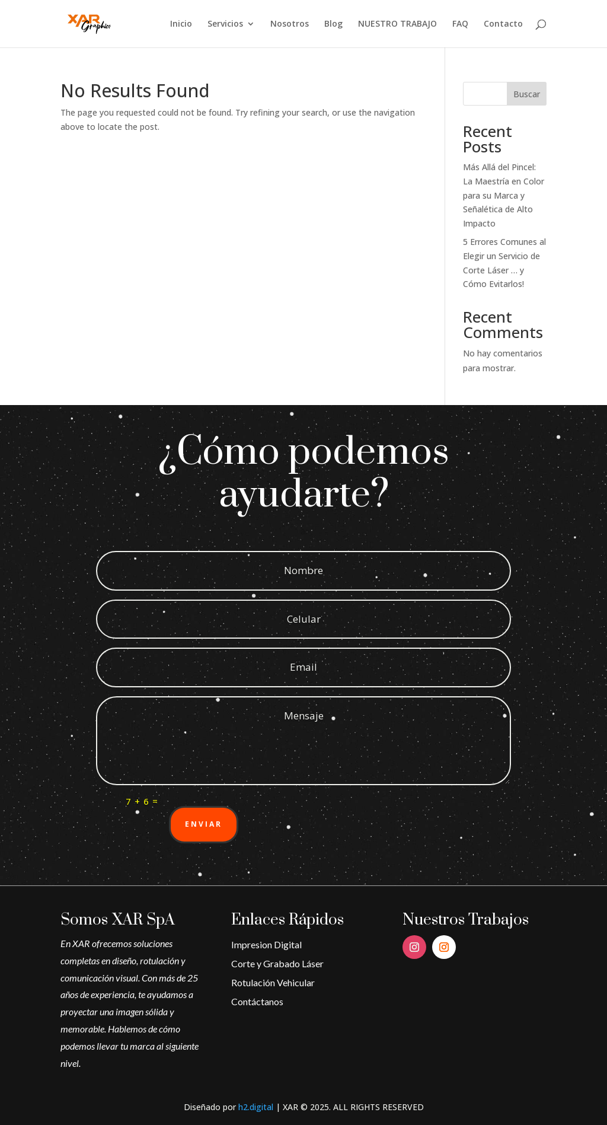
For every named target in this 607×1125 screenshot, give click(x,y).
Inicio (181, 24)
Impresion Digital (266, 944)
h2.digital (255, 1107)
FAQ (460, 24)
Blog (333, 24)
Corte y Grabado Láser (277, 963)
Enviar (203, 824)
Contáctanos (257, 1001)
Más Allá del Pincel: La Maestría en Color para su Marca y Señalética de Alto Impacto (503, 195)
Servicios (225, 24)
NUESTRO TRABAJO (397, 24)
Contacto (503, 24)
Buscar (526, 94)
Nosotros (289, 24)
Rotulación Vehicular (273, 982)
